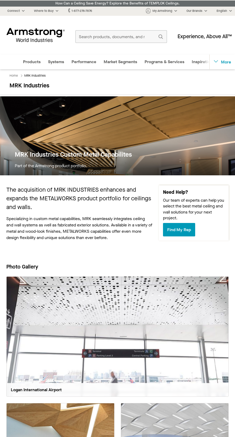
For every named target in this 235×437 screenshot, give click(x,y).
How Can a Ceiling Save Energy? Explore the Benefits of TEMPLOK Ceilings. (117, 3)
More (222, 62)
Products (32, 61)
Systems (56, 61)
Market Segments (120, 61)
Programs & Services (164, 61)
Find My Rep (179, 229)
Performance (83, 61)
